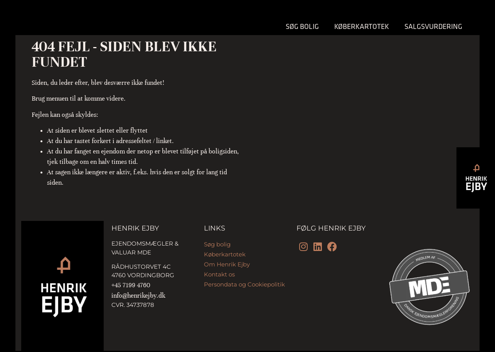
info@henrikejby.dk (138, 295)
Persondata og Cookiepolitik (244, 284)
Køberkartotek (361, 26)
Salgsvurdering (433, 26)
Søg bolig (302, 26)
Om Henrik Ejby (227, 264)
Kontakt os (219, 274)
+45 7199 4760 (130, 285)
